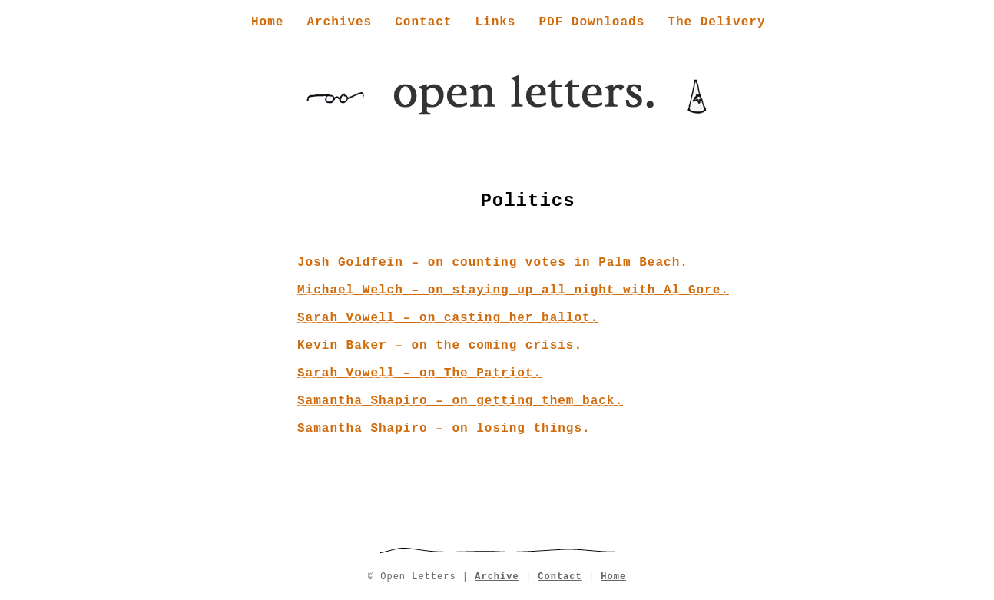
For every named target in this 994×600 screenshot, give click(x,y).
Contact (423, 22)
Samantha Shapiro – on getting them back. (460, 401)
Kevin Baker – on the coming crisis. (439, 346)
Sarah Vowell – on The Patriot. (419, 373)
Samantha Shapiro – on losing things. (444, 429)
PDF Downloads (591, 22)
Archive (497, 577)
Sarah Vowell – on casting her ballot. (447, 318)
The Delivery (716, 22)
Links (495, 22)
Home (267, 22)
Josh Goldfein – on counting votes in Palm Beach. (492, 263)
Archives (339, 22)
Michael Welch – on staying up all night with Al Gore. (513, 290)
